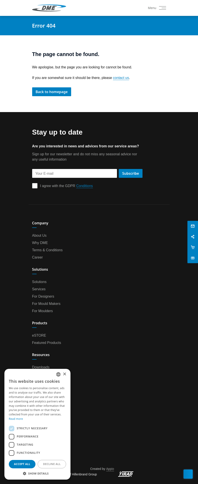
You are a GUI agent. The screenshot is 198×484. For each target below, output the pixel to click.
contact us (121, 77)
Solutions (39, 282)
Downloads (41, 367)
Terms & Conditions (47, 250)
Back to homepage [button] (52, 91)
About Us (39, 235)
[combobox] (58, 374)
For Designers (43, 296)
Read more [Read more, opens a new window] (16, 419)
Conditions (84, 186)
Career (37, 257)
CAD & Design (43, 389)
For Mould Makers (46, 303)
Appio (110, 469)
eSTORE (39, 335)
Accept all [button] (22, 464)
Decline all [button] (52, 464)
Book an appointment (48, 428)
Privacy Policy (43, 420)
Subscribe (130, 173)
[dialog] (37, 424)
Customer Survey (45, 435)
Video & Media (43, 374)
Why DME (40, 242)
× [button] (64, 374)
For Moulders (42, 311)
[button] (192, 226)
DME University (44, 381)
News (36, 413)
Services (39, 289)
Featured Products (46, 342)
